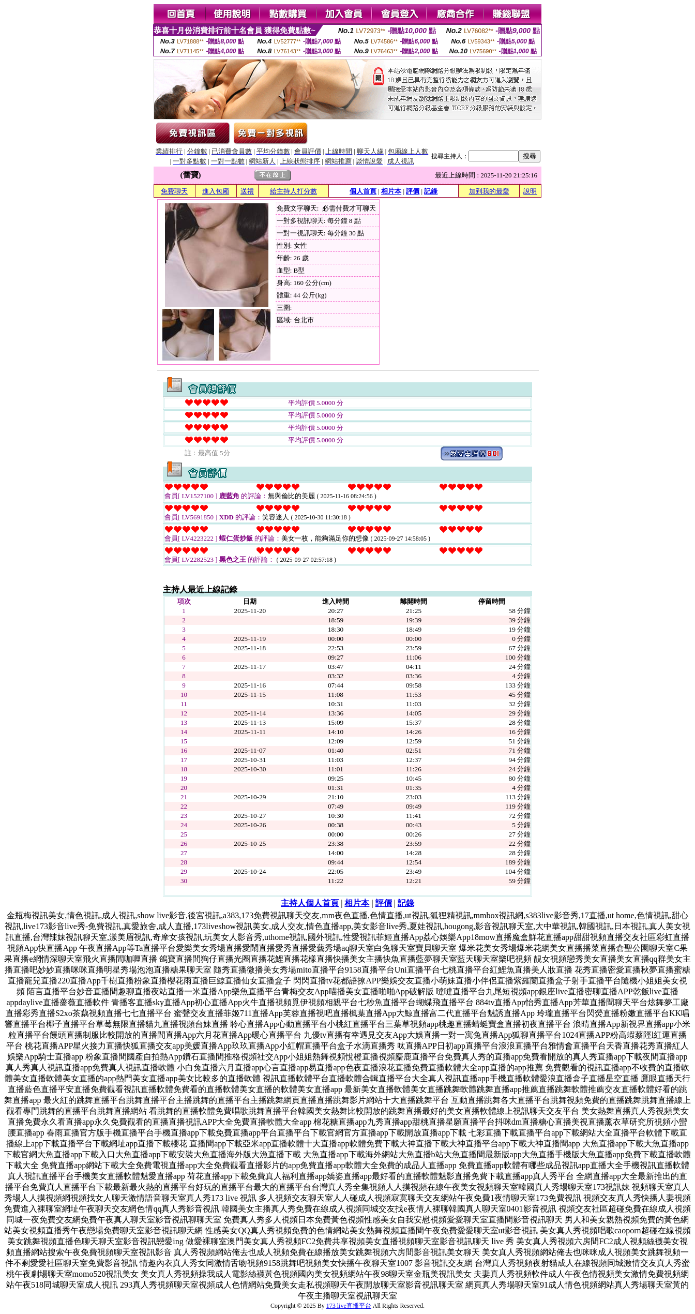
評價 (412, 191)
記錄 (430, 191)
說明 (530, 191)
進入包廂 (215, 191)
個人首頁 (363, 191)
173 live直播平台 (348, 1305)
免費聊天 (174, 191)
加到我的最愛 (489, 191)
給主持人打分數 (293, 191)
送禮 (247, 191)
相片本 (391, 191)
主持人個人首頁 (310, 903)
